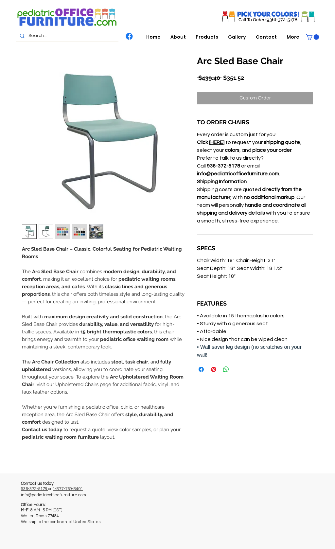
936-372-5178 (34, 489)
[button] (207, 37)
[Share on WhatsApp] (226, 369)
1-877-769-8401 (68, 489)
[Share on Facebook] (201, 369)
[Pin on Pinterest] (214, 369)
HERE (216, 142)
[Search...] (66, 36)
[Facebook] (129, 36)
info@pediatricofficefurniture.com (53, 495)
